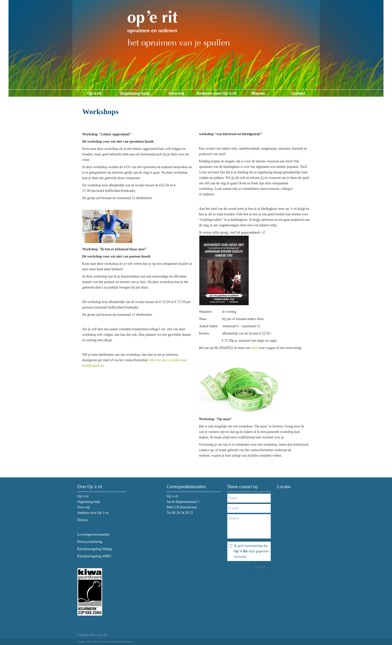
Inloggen (81, 641)
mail (254, 348)
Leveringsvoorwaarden (93, 534)
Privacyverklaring (89, 542)
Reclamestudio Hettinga (121, 641)
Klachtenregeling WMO (94, 556)
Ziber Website (93, 641)
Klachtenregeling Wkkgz (94, 549)
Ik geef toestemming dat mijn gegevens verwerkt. (251, 551)
